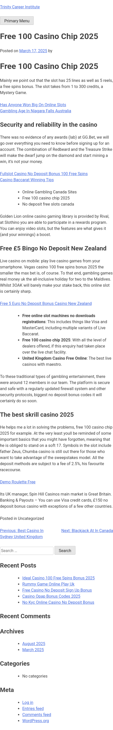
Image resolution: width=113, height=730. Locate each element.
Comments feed (36, 714)
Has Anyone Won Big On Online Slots (33, 104)
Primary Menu (16, 21)
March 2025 (33, 649)
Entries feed (33, 708)
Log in (27, 702)
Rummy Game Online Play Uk (48, 584)
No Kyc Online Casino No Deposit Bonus (58, 602)
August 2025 (33, 643)
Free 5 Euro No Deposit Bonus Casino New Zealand (46, 303)
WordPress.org (35, 720)
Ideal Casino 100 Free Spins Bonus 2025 (58, 578)
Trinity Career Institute (20, 7)
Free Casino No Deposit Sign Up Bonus (57, 590)
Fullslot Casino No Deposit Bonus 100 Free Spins (44, 173)
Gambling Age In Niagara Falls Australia (35, 110)
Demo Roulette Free (17, 482)
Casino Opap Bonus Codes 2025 (51, 596)
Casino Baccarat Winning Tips (27, 179)
